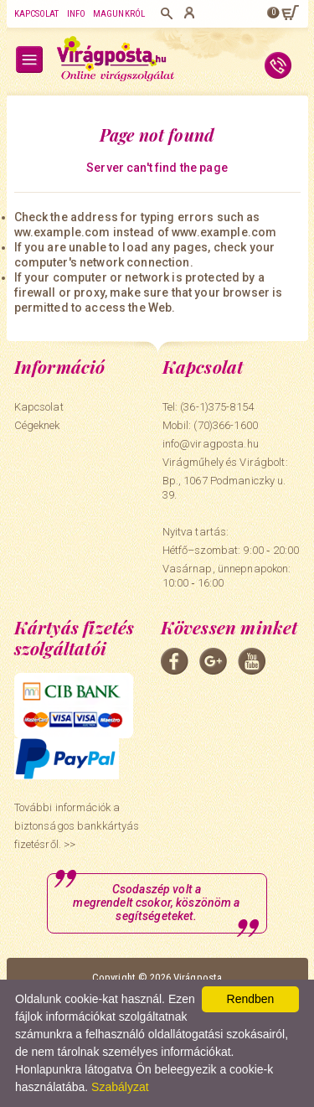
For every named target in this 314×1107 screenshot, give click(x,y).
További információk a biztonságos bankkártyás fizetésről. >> (77, 826)
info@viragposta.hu (210, 443)
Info (76, 13)
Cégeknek (37, 425)
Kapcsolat (36, 13)
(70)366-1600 (225, 425)
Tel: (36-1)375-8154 (208, 407)
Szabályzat (119, 1087)
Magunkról (119, 13)
